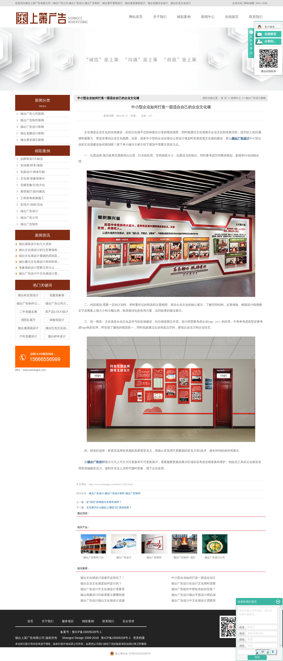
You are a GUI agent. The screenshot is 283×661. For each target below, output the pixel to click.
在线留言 (232, 17)
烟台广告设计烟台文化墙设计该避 (102, 600)
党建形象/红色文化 (32, 185)
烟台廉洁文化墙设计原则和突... (39, 261)
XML (265, 3)
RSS (258, 3)
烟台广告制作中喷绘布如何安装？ (193, 589)
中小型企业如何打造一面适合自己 (193, 577)
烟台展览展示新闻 (32, 139)
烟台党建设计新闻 (32, 133)
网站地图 (249, 3)
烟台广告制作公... (28, 303)
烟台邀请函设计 (28, 328)
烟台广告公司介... (56, 303)
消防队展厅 (28, 320)
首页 (30, 621)
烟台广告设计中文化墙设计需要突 (102, 589)
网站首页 (136, 17)
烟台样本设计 (57, 336)
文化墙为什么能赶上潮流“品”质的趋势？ (109, 507)
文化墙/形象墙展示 (32, 178)
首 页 (224, 98)
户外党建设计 (28, 336)
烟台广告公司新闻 (32, 113)
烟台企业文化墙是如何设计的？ (101, 583)
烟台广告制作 (29, 224)
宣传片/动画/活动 (31, 204)
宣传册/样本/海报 (31, 165)
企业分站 (237, 3)
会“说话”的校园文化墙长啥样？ (103, 502)
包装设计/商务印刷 (32, 172)
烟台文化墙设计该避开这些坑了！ (102, 577)
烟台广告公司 (29, 217)
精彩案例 (184, 17)
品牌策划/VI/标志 (31, 158)
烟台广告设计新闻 (32, 126)
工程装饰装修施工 (32, 198)
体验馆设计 (56, 320)
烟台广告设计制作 (115, 493)
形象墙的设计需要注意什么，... (39, 267)
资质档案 (139, 637)
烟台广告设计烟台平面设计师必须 (193, 594)
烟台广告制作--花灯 (184, 557)
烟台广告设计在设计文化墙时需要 (193, 583)
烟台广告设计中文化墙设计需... (39, 273)
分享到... (270, 41)
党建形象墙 (56, 295)
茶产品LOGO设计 (56, 311)
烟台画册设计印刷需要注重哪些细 (102, 594)
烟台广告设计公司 (215, 557)
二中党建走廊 (28, 311)
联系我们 (256, 17)
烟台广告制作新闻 (32, 120)
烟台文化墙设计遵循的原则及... (39, 255)
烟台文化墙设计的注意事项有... (39, 250)
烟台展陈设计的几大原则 (35, 244)
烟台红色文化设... (56, 328)
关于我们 (160, 17)
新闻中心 (208, 17)
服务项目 (68, 621)
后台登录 (128, 621)
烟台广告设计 (29, 211)
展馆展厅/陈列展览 (32, 191)
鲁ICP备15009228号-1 (86, 632)
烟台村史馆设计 (28, 295)
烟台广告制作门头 (93, 557)
